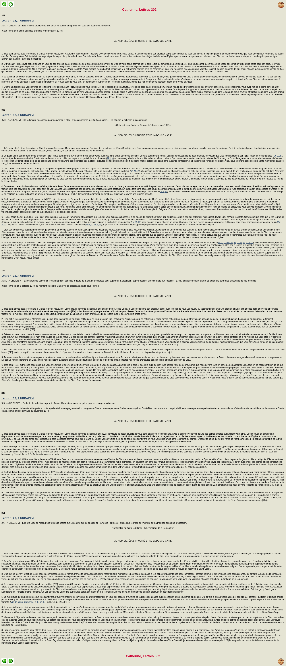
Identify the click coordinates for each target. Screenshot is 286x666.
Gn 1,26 (277, 156)
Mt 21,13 (222, 242)
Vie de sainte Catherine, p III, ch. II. (28, 602)
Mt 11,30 (135, 171)
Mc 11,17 (231, 242)
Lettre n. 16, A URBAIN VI (17, 20)
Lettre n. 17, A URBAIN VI (17, 114)
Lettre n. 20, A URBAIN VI (17, 517)
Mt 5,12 (89, 224)
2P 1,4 (110, 158)
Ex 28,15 (136, 222)
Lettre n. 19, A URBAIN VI (17, 398)
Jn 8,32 (163, 191)
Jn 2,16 (249, 242)
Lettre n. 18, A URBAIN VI (17, 275)
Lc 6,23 (97, 224)
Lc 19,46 (241, 242)
